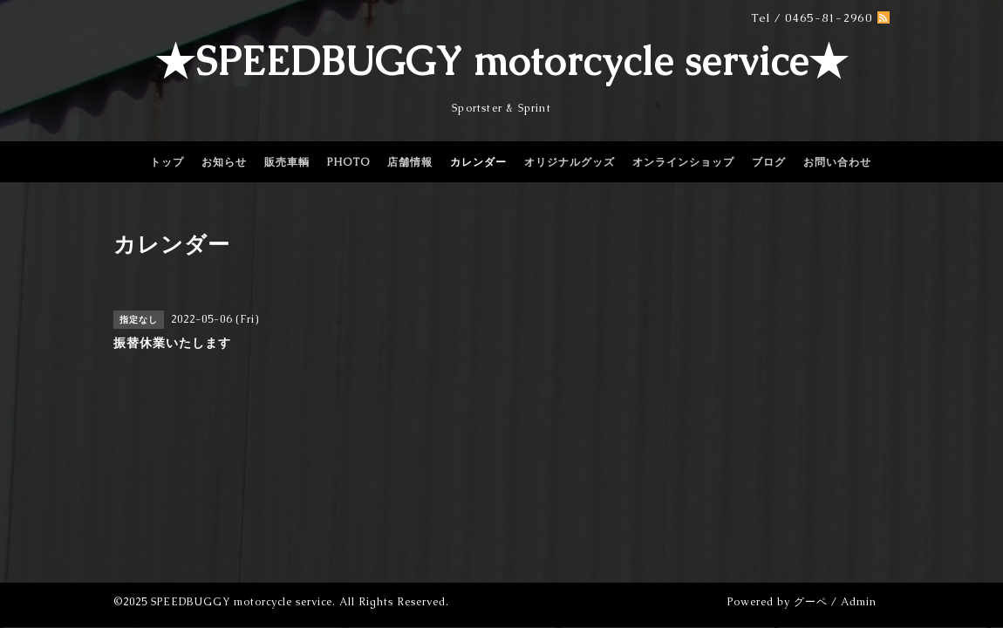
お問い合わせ (837, 162)
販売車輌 (287, 162)
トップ (167, 162)
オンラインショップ (683, 162)
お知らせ (224, 162)
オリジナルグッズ (569, 162)
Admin (859, 602)
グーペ (811, 602)
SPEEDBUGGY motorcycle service (241, 602)
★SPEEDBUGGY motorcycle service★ (502, 61)
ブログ (769, 162)
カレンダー (478, 162)
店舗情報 (410, 162)
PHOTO (348, 162)
